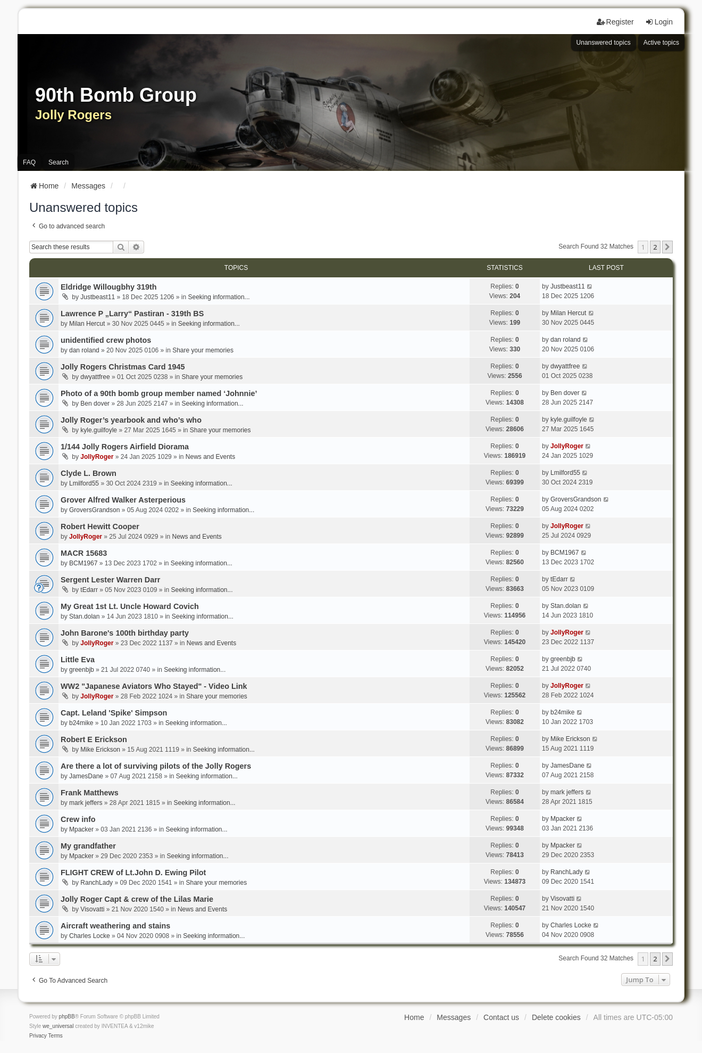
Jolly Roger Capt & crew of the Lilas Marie (137, 899)
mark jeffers (85, 803)
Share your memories (202, 350)
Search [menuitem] (58, 162)
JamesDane (86, 776)
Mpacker (81, 829)
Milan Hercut (87, 323)
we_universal (58, 1026)
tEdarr (89, 590)
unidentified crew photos (106, 340)
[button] (667, 247)
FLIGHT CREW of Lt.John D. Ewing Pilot (133, 872)
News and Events (210, 456)
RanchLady (96, 882)
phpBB (67, 1016)
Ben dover (95, 403)
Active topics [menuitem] (661, 42)
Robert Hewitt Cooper (100, 526)
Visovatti (92, 909)
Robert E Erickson (94, 739)
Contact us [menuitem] (501, 1017)
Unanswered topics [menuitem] (603, 42)
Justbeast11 (97, 297)
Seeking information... (219, 297)
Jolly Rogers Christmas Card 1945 (123, 367)
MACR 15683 (84, 553)
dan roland (84, 350)
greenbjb (81, 669)
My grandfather (88, 846)
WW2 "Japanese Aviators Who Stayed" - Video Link (154, 686)
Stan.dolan (84, 616)
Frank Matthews (90, 792)
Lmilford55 (84, 483)
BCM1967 (83, 563)
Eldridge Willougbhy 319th (109, 287)
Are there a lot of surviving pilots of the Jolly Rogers (156, 766)
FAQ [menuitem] (29, 162)
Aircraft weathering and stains (115, 926)
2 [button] (655, 247)
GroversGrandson (94, 510)
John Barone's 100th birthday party (125, 633)
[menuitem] (38, 1036)
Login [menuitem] (659, 22)
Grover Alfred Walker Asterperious (123, 500)
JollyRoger (96, 456)
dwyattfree (95, 377)
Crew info (78, 819)
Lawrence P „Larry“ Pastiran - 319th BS (132, 313)
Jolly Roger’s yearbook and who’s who (131, 420)
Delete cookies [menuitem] (556, 1017)
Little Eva (78, 659)
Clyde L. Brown (88, 473)
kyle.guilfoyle (98, 430)
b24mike (81, 723)
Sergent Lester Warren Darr (110, 579)
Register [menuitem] (615, 22)
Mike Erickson (100, 749)
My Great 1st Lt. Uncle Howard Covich (130, 606)
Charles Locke (89, 936)
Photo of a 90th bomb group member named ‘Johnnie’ (159, 393)
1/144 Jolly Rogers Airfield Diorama (125, 446)
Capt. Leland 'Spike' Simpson (114, 713)
